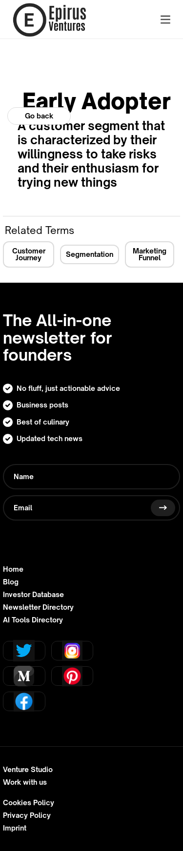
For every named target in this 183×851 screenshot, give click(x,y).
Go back (39, 116)
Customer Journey (28, 254)
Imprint (14, 828)
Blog (11, 582)
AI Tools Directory (33, 620)
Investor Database (33, 594)
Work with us (25, 782)
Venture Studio (28, 769)
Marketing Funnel (149, 254)
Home (13, 569)
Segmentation (89, 254)
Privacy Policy (27, 815)
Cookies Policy (28, 802)
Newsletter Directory (38, 607)
